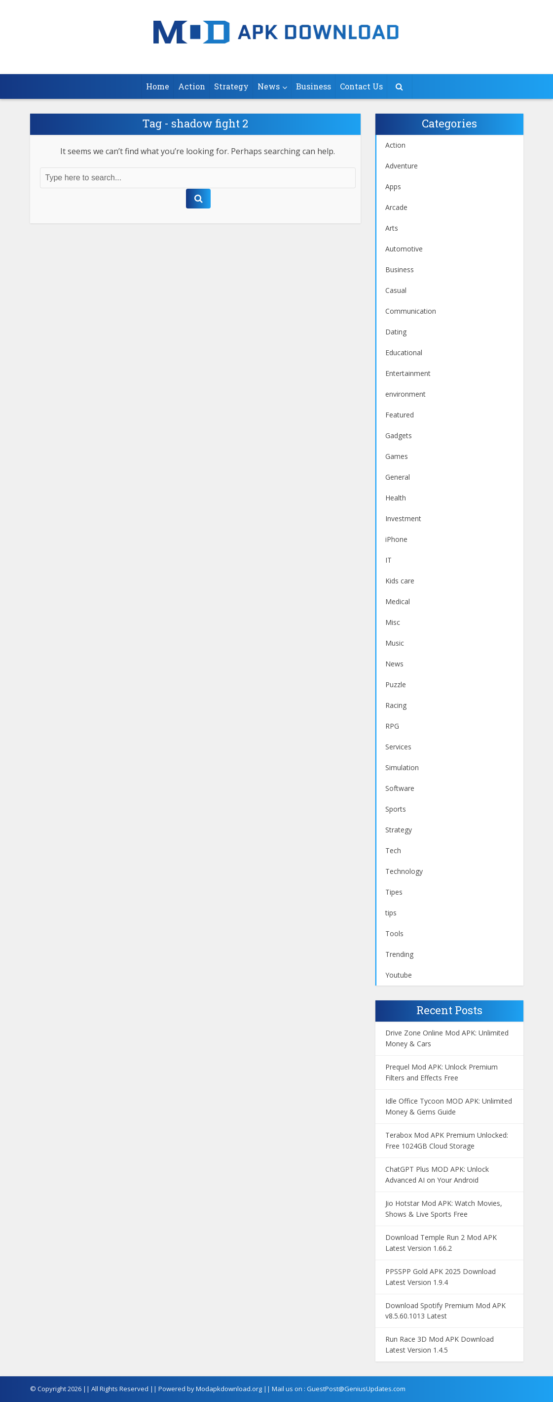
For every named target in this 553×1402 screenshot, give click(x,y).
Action (191, 86)
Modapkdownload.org (229, 1388)
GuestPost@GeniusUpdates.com (356, 1388)
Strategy (231, 86)
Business (313, 86)
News (269, 86)
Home (157, 86)
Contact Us (361, 86)
